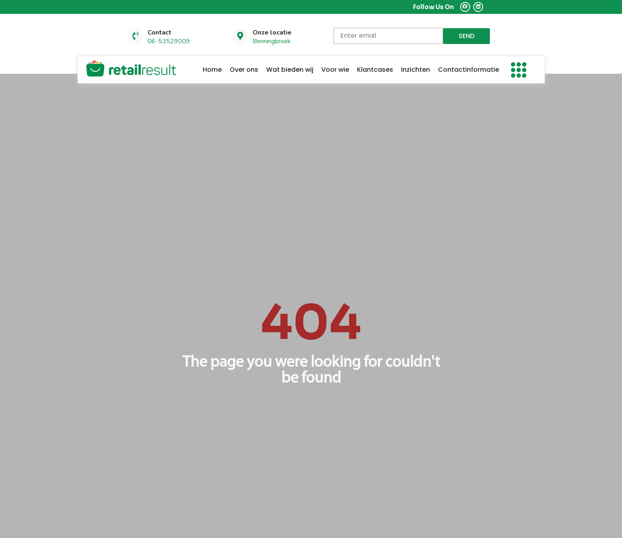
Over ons (244, 70)
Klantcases (375, 70)
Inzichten (415, 70)
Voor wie (335, 70)
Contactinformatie (468, 70)
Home (212, 70)
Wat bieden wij (289, 70)
